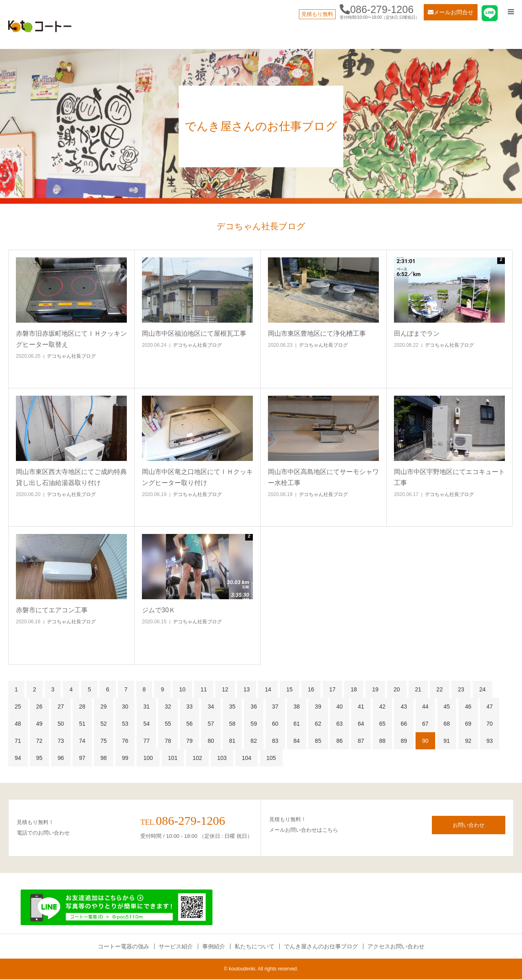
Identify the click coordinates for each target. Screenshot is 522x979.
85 (318, 741)
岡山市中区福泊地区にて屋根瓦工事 (194, 333)
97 (82, 758)
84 (297, 741)
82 (253, 741)
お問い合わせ (468, 825)
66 (403, 723)
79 (189, 741)
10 (182, 689)
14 (268, 689)
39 (318, 706)
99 (125, 758)
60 (275, 723)
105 (271, 758)
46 (468, 706)
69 (468, 723)
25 (18, 706)
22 (439, 689)
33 (189, 706)
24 (482, 689)
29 (103, 706)
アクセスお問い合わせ (396, 946)
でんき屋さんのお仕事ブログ (321, 946)
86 (339, 741)
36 (253, 706)
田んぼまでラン (417, 333)
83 (275, 741)
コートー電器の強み (123, 946)
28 (82, 706)
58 (232, 723)
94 (18, 758)
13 (246, 689)
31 (146, 706)
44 (425, 706)
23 (461, 689)
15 (289, 689)
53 (125, 723)
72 (39, 741)
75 (103, 741)
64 (361, 723)
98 (103, 758)
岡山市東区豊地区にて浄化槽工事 (317, 333)
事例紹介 (213, 946)
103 (222, 758)
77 (146, 741)
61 (297, 723)
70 (490, 723)
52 (103, 723)
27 (61, 706)
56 (189, 723)
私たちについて (254, 946)
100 (148, 758)
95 (39, 758)
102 (197, 758)
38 (297, 706)
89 (403, 741)
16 (311, 689)
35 (232, 706)
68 (447, 723)
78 (168, 741)
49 (39, 723)
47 (490, 706)
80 (211, 741)
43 (403, 706)
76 (125, 741)
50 (61, 723)
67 (425, 723)
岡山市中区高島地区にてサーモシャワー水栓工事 (323, 477)
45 (447, 706)
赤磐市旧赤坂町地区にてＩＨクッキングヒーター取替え (71, 339)
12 (225, 689)
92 (468, 741)
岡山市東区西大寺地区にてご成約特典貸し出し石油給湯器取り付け (71, 477)
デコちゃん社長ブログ (71, 356)
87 (361, 741)
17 (332, 689)
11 (204, 689)
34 (211, 706)
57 (211, 723)
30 (125, 706)
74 (82, 741)
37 (275, 706)
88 (382, 741)
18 (354, 689)
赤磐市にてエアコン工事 (52, 610)
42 (382, 706)
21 (418, 689)
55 (168, 723)
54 (146, 723)
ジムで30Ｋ (158, 610)
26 (39, 706)
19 (375, 689)
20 (397, 689)
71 (18, 741)
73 (61, 741)
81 (232, 741)
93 (490, 741)
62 (318, 723)
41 (361, 706)
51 (82, 723)
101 (172, 758)
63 (339, 723)
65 (382, 723)
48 (18, 723)
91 (447, 741)
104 (246, 758)
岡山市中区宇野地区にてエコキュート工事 (449, 477)
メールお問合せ (450, 12)
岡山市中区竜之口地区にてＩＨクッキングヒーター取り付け (197, 477)
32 (168, 706)
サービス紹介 (176, 946)
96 (61, 758)
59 (253, 723)
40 (339, 706)
